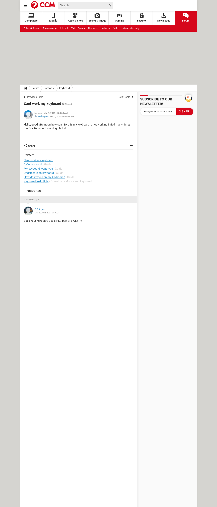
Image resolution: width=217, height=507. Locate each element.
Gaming (119, 17)
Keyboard (64, 88)
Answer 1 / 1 (31, 199)
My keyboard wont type (38, 168)
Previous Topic (35, 97)
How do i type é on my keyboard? (44, 177)
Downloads (163, 17)
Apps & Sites (75, 17)
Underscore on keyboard (39, 173)
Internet (64, 28)
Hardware (93, 28)
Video (116, 28)
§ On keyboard (33, 164)
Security (142, 17)
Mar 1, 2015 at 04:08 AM (62, 116)
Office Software (32, 28)
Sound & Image (97, 17)
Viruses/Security (131, 28)
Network (106, 28)
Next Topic (124, 97)
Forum (185, 17)
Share (31, 145)
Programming (50, 28)
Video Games (78, 28)
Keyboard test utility (36, 181)
